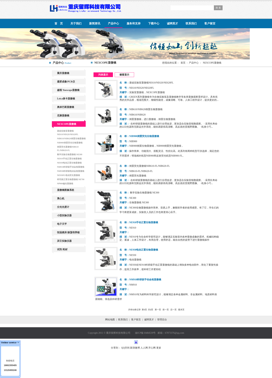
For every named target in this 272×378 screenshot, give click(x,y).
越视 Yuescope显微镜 (68, 90)
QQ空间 (125, 347)
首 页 (58, 23)
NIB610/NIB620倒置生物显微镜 (71, 138)
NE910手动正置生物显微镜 (69, 158)
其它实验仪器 (64, 241)
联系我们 (191, 23)
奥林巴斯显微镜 (65, 107)
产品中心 (113, 23)
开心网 (152, 347)
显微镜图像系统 (65, 190)
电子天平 (62, 224)
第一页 (158, 309)
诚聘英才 (172, 23)
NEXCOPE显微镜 (66, 124)
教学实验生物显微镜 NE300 (69, 154)
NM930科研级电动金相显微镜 (70, 171)
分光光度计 (63, 207)
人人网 (144, 347)
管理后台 (162, 319)
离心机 (60, 198)
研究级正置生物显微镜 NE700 (70, 179)
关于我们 (76, 23)
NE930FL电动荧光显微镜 (68, 175)
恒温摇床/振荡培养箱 (68, 232)
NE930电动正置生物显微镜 (69, 163)
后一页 (173, 309)
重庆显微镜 (63, 73)
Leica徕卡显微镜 (66, 98)
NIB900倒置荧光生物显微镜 (70, 142)
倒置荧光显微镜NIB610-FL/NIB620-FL (68, 149)
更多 (158, 347)
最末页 (181, 309)
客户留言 (209, 23)
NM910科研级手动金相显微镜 (70, 167)
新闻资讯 (94, 23)
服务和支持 (134, 23)
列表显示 (103, 74)
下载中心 (153, 23)
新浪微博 (135, 347)
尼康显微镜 (63, 115)
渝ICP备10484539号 (145, 333)
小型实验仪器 (64, 215)
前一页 (166, 309)
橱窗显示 (124, 74)
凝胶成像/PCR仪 (66, 81)
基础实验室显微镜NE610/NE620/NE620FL (67, 133)
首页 (183, 62)
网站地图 (110, 319)
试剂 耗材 (62, 249)
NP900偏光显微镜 (65, 183)
